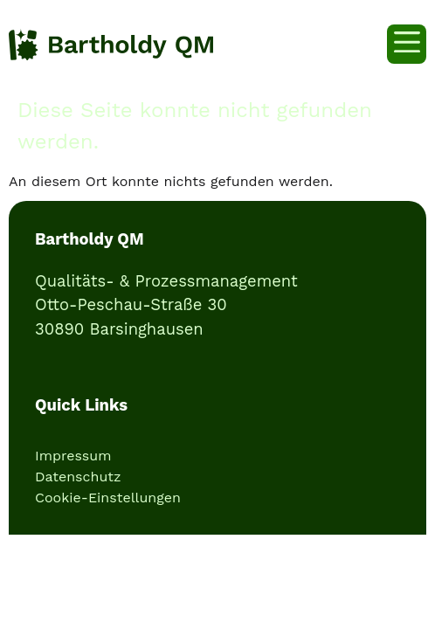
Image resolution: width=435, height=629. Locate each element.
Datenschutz (78, 476)
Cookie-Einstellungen (108, 497)
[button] (406, 44)
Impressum (73, 455)
